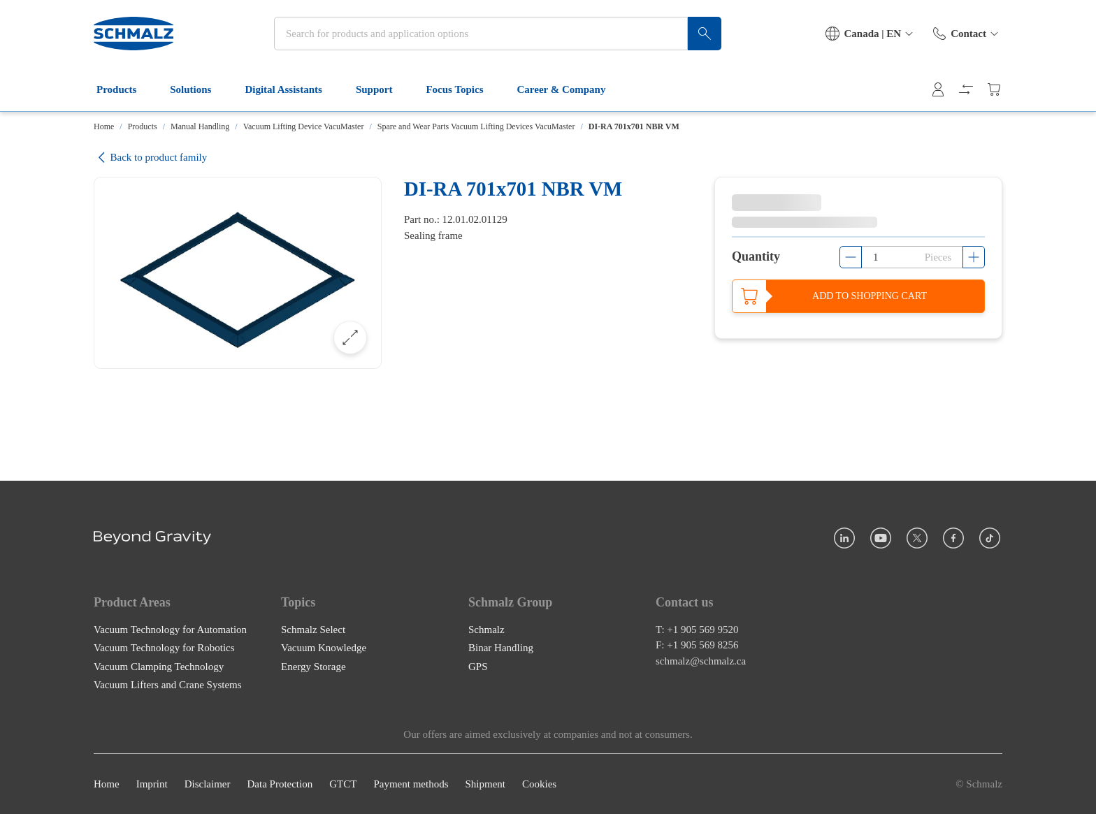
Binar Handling (500, 647)
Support (383, 89)
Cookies (539, 784)
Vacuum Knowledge (323, 647)
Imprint (152, 784)
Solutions (199, 89)
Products (124, 89)
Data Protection (279, 784)
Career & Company (570, 89)
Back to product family (150, 158)
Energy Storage (313, 665)
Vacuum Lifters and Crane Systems (168, 684)
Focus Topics (463, 89)
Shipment (485, 784)
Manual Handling (200, 126)
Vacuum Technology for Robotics (164, 647)
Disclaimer (208, 784)
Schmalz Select (313, 628)
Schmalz (486, 628)
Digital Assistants (291, 89)
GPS (478, 665)
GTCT (342, 784)
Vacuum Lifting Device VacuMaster (303, 126)
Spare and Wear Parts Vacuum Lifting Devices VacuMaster (476, 126)
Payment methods (410, 784)
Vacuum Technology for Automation (170, 628)
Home (104, 126)
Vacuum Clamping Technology (159, 665)
